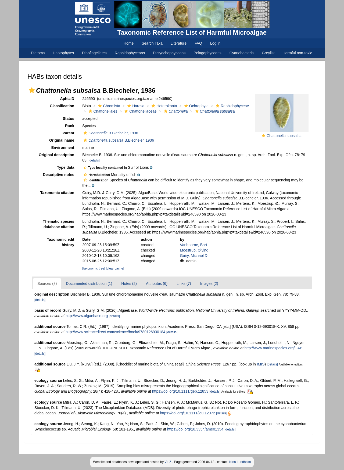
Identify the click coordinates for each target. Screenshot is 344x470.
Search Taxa (152, 43)
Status (68, 118)
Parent (68, 133)
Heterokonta (163, 106)
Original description (56, 155)
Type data (65, 167)
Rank (69, 126)
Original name (61, 140)
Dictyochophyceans (169, 53)
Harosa (135, 106)
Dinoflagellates (94, 53)
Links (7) (184, 283)
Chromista (108, 106)
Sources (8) (47, 283)
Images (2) (209, 283)
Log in (215, 43)
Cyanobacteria (242, 53)
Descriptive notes (58, 175)
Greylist (268, 53)
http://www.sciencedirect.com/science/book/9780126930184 (115, 332)
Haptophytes (63, 53)
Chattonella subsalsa (284, 136)
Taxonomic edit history (60, 242)
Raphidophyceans (130, 53)
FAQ (198, 43)
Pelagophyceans (207, 53)
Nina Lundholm (240, 462)
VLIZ (167, 462)
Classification (62, 106)
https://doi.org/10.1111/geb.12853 (180, 391)
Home (129, 43)
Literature (179, 43)
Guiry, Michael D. (194, 255)
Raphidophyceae (231, 106)
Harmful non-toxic (297, 53)
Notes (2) (129, 283)
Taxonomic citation (57, 193)
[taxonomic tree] (93, 268)
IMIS (261, 364)
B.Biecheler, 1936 (110, 133)
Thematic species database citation (58, 224)
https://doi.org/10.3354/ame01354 (195, 429)
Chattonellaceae (139, 111)
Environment (62, 147)
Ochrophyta (196, 106)
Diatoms (38, 53)
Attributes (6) (156, 283)
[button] (31, 90)
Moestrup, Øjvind (194, 250)
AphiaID (67, 98)
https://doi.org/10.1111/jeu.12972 (187, 413)
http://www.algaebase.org (87, 316)
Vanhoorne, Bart (193, 245)
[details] (94, 160)
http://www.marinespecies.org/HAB (274, 348)
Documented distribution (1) (89, 283)
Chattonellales (102, 111)
